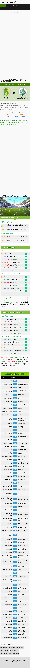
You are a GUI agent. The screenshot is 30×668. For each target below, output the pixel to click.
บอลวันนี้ (26, 5)
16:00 (15, 395)
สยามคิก (3, 5)
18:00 (15, 506)
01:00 (15, 617)
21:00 (15, 534)
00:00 (15, 604)
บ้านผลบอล (9, 5)
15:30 (15, 387)
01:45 (15, 627)
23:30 (15, 594)
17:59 (15, 419)
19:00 (15, 510)
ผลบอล (21, 5)
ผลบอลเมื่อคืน (20, 647)
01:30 (15, 621)
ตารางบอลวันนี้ (4, 650)
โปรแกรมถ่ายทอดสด (6, 653)
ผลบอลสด (3, 9)
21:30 (15, 542)
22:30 (15, 562)
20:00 (15, 519)
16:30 (15, 411)
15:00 (15, 384)
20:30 (15, 530)
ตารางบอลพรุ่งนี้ (10, 9)
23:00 (15, 566)
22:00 (15, 545)
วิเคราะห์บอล (16, 5)
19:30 (15, 514)
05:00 (15, 380)
